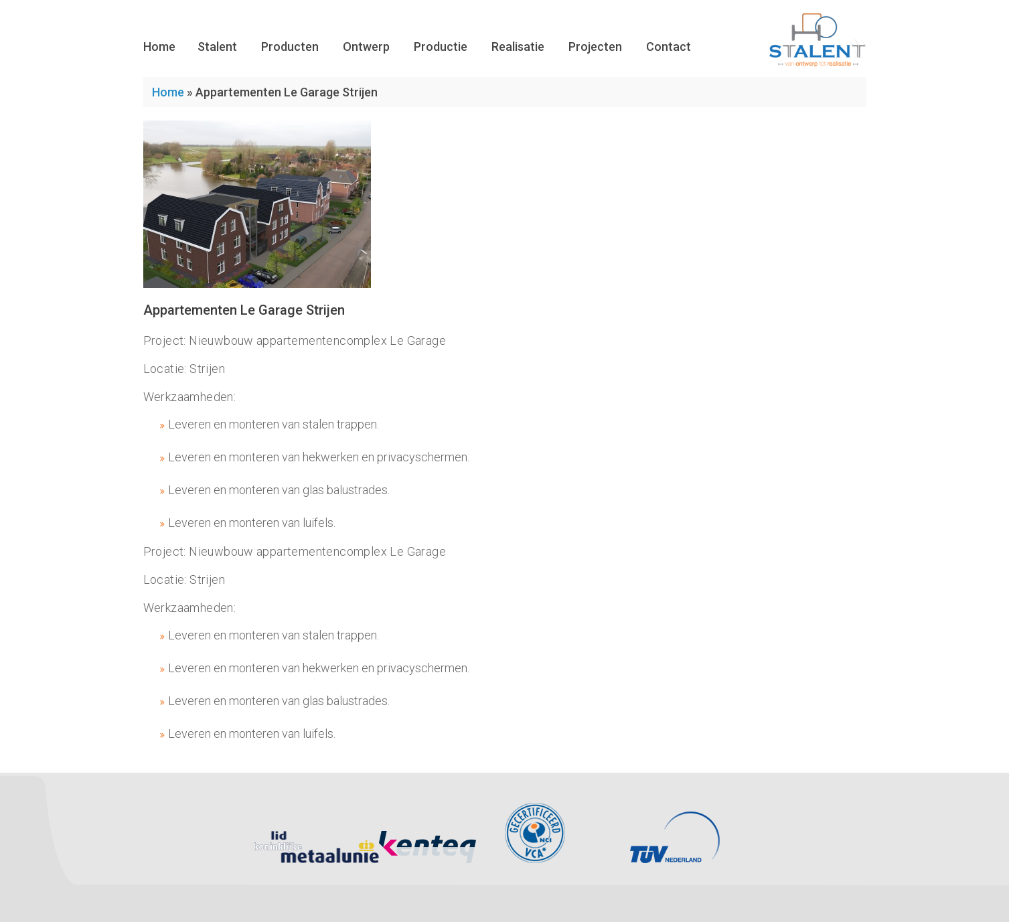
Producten (290, 47)
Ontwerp (366, 47)
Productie (440, 47)
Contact (668, 47)
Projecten (595, 47)
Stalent (217, 47)
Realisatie (517, 47)
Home (159, 47)
